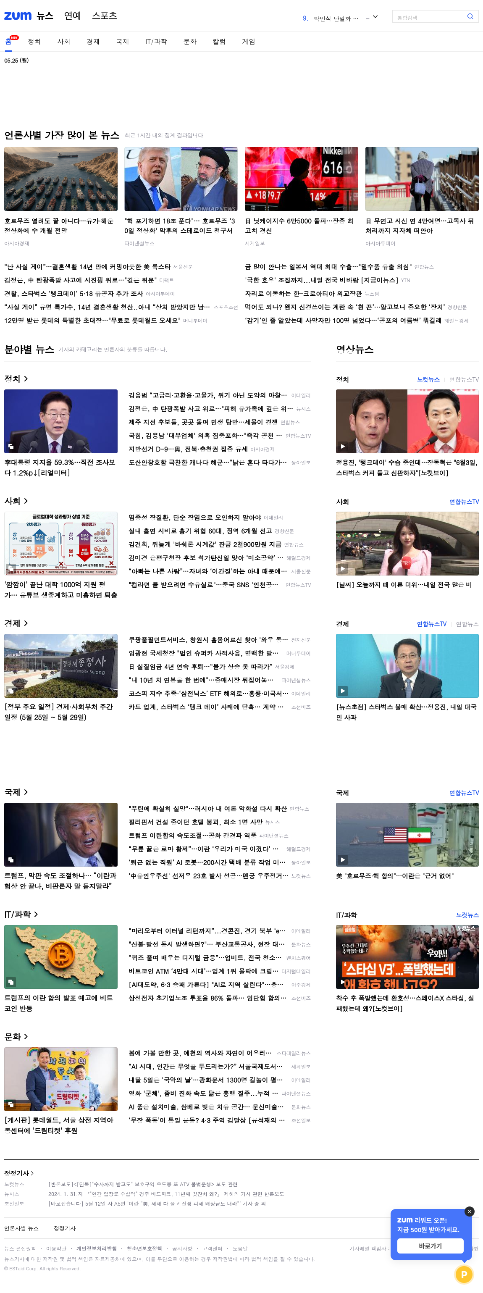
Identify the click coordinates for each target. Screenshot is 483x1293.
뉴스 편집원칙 (20, 1248)
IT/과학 (156, 41)
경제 (93, 41)
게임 (248, 41)
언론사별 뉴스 (21, 1228)
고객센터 (212, 1248)
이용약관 (56, 1248)
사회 (64, 41)
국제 (122, 41)
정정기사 (16, 1173)
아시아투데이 (380, 243)
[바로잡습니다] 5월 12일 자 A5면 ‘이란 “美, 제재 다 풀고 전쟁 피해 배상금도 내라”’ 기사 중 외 (157, 1203)
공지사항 (182, 1248)
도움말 (240, 1248)
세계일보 (255, 243)
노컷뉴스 (428, 379)
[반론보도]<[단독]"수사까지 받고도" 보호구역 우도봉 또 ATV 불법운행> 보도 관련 (143, 1184)
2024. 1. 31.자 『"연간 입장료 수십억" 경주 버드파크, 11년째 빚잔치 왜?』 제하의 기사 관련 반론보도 (166, 1193)
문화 (190, 41)
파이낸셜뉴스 (139, 243)
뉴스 (45, 16)
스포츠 (104, 16)
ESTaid (16, 1268)
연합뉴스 (467, 624)
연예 (72, 16)
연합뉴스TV (464, 379)
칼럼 (219, 41)
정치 (34, 41)
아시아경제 (16, 243)
